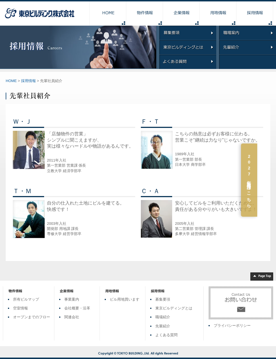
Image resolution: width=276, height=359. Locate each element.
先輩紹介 (162, 326)
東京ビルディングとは (173, 308)
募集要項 (162, 299)
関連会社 (71, 317)
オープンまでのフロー (31, 317)
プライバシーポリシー (232, 325)
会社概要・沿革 (77, 308)
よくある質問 (166, 335)
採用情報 (28, 81)
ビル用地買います (124, 299)
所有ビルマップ (26, 299)
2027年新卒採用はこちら (267, 180)
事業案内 (71, 299)
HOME (11, 81)
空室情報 (20, 308)
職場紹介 (162, 317)
